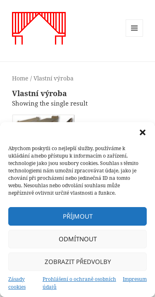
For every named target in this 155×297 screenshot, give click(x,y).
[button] (142, 132)
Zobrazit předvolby (78, 261)
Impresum (135, 279)
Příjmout (78, 216)
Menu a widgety (134, 36)
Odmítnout (78, 239)
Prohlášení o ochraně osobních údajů (79, 283)
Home (20, 78)
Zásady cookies (17, 283)
